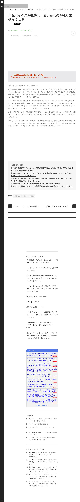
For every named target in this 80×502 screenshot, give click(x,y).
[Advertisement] (42, 54)
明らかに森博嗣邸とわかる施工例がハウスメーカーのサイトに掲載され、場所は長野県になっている (42, 278)
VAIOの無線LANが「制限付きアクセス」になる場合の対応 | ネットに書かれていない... (41, 385)
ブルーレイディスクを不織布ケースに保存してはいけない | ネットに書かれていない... (41, 359)
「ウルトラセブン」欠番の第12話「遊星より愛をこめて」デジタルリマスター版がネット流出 (42, 288)
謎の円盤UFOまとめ (33, 296)
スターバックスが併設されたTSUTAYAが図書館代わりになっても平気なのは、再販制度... (42, 354)
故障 (25, 196)
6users (54, 397)
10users (54, 372)
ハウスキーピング (27, 9)
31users (54, 361)
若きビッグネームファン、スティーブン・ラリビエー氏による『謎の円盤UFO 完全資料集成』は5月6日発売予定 (42, 335)
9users (54, 377)
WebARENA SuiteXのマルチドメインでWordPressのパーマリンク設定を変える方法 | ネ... (42, 365)
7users (54, 387)
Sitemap (29, 302)
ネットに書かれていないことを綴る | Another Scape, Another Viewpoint (41, 380)
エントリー (31, 351)
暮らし (17, 9)
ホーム (10, 9)
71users (54, 356)
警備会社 (31, 196)
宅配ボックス (18, 196)
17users (54, 366)
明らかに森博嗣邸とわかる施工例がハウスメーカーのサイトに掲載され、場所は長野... (41, 396)
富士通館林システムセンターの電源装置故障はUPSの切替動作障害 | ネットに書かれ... (41, 401)
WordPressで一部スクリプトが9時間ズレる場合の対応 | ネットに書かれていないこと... (42, 370)
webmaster (14, 30)
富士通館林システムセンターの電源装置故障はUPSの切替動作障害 (36, 183)
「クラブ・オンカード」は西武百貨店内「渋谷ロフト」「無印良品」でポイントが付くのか (42, 314)
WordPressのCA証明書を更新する (38, 424)
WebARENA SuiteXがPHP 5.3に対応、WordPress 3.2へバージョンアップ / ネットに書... (41, 375)
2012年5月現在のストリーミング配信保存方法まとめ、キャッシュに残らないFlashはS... (41, 390)
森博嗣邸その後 (31, 307)
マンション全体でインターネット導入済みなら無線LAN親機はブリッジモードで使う (42, 186)
